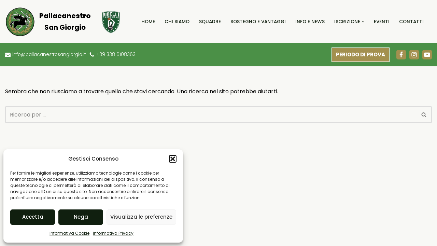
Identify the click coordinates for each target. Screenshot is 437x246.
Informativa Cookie (69, 233)
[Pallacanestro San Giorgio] (47, 21)
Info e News (310, 21)
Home (148, 21)
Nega (81, 216)
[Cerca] (211, 114)
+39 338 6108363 (116, 54)
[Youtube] (427, 54)
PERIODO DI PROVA (360, 54)
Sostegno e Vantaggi (258, 21)
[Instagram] (414, 54)
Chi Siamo (177, 21)
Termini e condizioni (363, 231)
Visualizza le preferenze (141, 216)
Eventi (382, 21)
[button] (172, 158)
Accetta (32, 216)
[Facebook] (401, 54)
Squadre (210, 21)
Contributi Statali (211, 231)
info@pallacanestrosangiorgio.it (49, 54)
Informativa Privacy (113, 233)
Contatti (411, 21)
